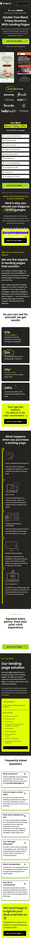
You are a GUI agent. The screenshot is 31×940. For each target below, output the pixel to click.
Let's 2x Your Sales (14, 41)
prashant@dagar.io (15, 783)
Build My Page (15, 747)
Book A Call (23, 4)
